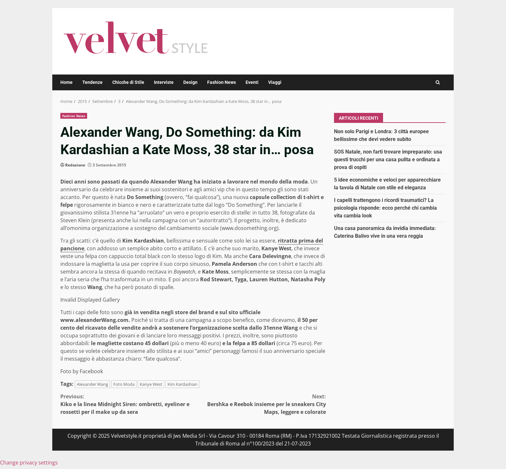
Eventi (252, 82)
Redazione (75, 165)
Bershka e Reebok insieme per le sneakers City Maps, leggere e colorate (259, 404)
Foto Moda (124, 384)
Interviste (164, 82)
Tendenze (92, 82)
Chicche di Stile (128, 82)
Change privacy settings (29, 462)
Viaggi (274, 82)
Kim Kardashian (182, 384)
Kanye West (151, 384)
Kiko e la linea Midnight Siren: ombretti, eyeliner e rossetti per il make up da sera (126, 404)
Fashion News (221, 82)
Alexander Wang (92, 384)
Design (190, 82)
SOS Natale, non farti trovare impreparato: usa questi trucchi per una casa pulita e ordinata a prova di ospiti (388, 159)
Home (66, 82)
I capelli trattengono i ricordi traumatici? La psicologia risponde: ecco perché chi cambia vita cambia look (385, 208)
